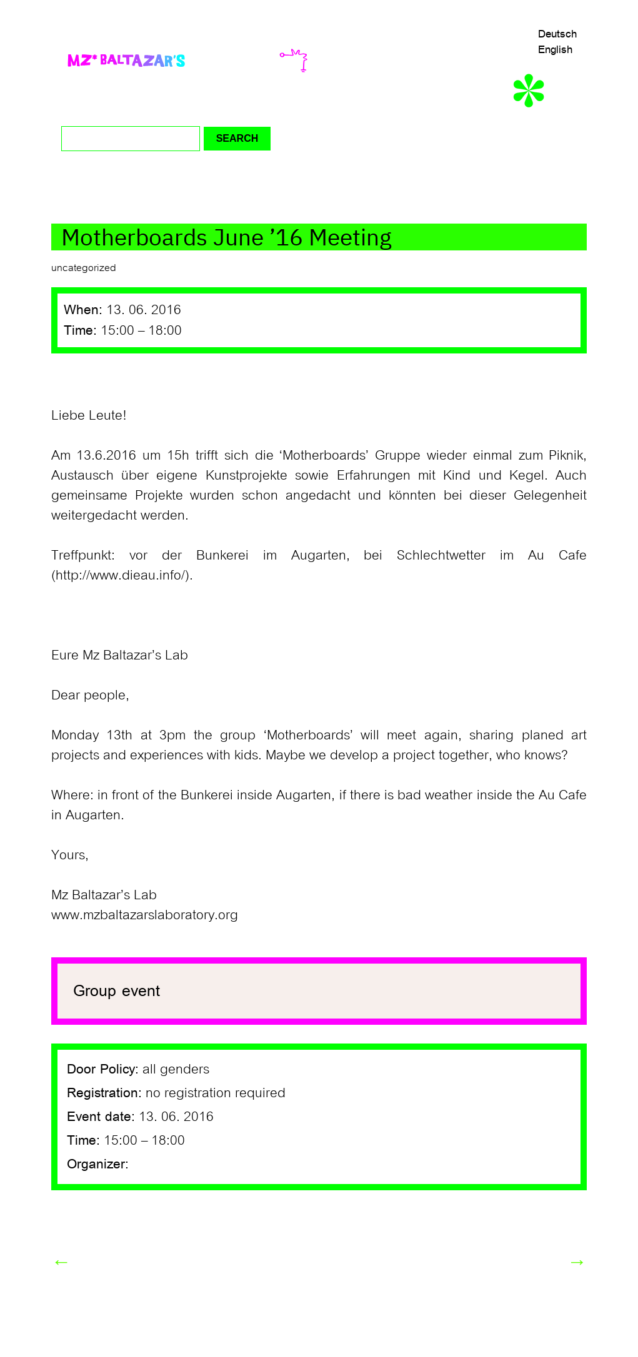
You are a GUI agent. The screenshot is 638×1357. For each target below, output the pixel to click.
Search (237, 138)
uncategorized (83, 268)
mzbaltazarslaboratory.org (160, 915)
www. (67, 915)
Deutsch (557, 34)
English (555, 49)
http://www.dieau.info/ (120, 575)
